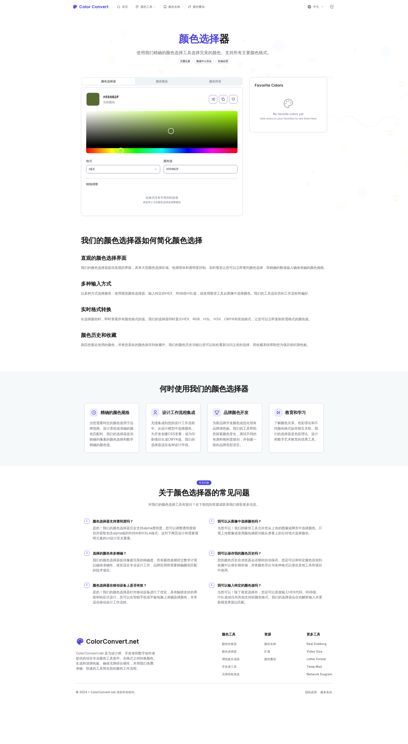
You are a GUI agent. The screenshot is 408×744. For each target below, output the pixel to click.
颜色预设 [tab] (162, 81)
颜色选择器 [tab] (108, 81)
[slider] (162, 128)
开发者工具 (229, 666)
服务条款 (326, 692)
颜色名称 (171, 6)
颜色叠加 (196, 6)
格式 (89, 161)
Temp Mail (314, 666)
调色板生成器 (231, 659)
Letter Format (316, 659)
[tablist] (162, 81)
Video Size (314, 651)
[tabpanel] (162, 151)
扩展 (267, 651)
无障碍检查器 (231, 674)
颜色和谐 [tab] (215, 81)
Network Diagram (319, 674)
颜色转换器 (229, 644)
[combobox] (316, 7)
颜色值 (168, 161)
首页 (122, 6)
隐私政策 (311, 692)
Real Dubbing (316, 644)
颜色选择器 (229, 651)
